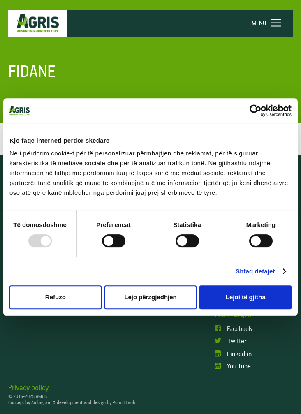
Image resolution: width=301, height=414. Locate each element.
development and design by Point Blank (96, 402)
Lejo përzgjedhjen (150, 297)
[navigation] (270, 23)
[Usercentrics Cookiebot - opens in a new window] (256, 110)
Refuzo (55, 297)
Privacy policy (28, 388)
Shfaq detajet (255, 271)
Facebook (233, 329)
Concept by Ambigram (29, 402)
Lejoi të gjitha (246, 297)
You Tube (233, 366)
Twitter (230, 341)
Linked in (233, 354)
